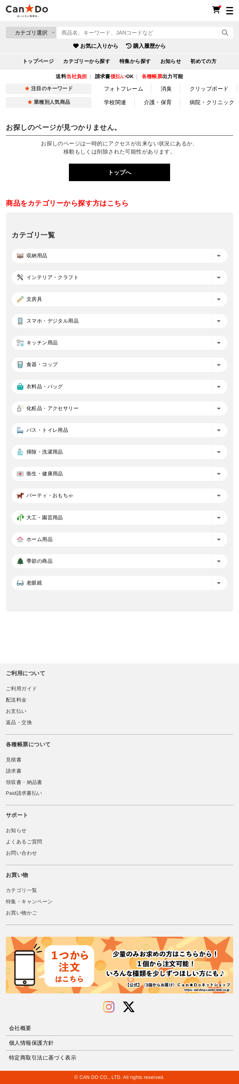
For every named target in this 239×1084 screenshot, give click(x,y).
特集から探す (135, 61)
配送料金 (16, 700)
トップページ (38, 61)
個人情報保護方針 (31, 1043)
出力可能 (162, 76)
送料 (71, 76)
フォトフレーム (123, 89)
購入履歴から (146, 46)
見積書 (13, 760)
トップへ (119, 172)
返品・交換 (19, 722)
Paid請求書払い (24, 793)
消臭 (166, 89)
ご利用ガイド (21, 688)
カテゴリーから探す (86, 61)
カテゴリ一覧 (21, 890)
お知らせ (170, 61)
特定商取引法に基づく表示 (42, 1057)
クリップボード (209, 89)
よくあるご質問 (24, 842)
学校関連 (115, 102)
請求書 (13, 771)
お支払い (16, 711)
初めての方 (203, 61)
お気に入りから (95, 46)
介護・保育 (158, 102)
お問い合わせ (21, 853)
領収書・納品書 (24, 782)
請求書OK (114, 76)
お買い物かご (21, 913)
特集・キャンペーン (29, 901)
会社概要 (20, 1028)
